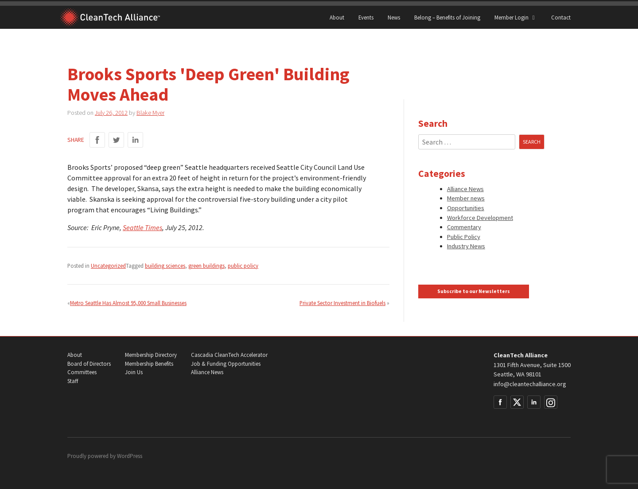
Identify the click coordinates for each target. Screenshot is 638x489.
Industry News (466, 246)
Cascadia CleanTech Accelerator (229, 355)
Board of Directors (89, 364)
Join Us (134, 372)
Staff (72, 381)
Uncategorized (108, 265)
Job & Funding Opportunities (226, 364)
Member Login (515, 17)
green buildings (206, 265)
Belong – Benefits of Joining (447, 17)
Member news (466, 198)
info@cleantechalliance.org (530, 384)
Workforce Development (480, 218)
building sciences (165, 265)
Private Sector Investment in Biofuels (342, 302)
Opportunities (465, 208)
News (394, 17)
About (337, 17)
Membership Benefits (149, 364)
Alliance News (465, 189)
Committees (82, 372)
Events (365, 17)
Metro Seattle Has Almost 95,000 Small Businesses (128, 302)
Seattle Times (142, 227)
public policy (243, 265)
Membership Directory (151, 355)
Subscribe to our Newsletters (473, 291)
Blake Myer (150, 113)
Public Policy (463, 237)
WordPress (129, 456)
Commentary (464, 227)
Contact (561, 17)
